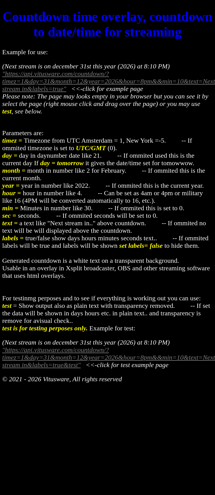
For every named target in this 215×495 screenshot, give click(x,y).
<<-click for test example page (125, 364)
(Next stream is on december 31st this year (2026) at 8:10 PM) (86, 342)
